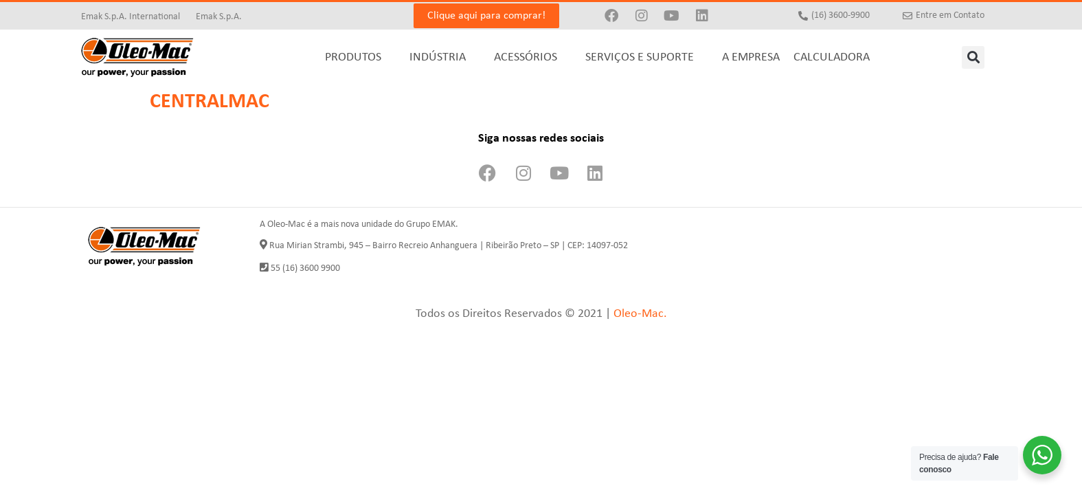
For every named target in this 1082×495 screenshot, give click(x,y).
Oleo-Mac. (640, 313)
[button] (973, 57)
